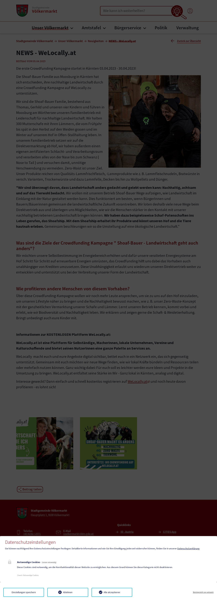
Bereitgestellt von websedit (203, 592)
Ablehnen (67, 592)
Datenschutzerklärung (188, 548)
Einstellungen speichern (24, 592)
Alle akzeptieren (112, 592)
